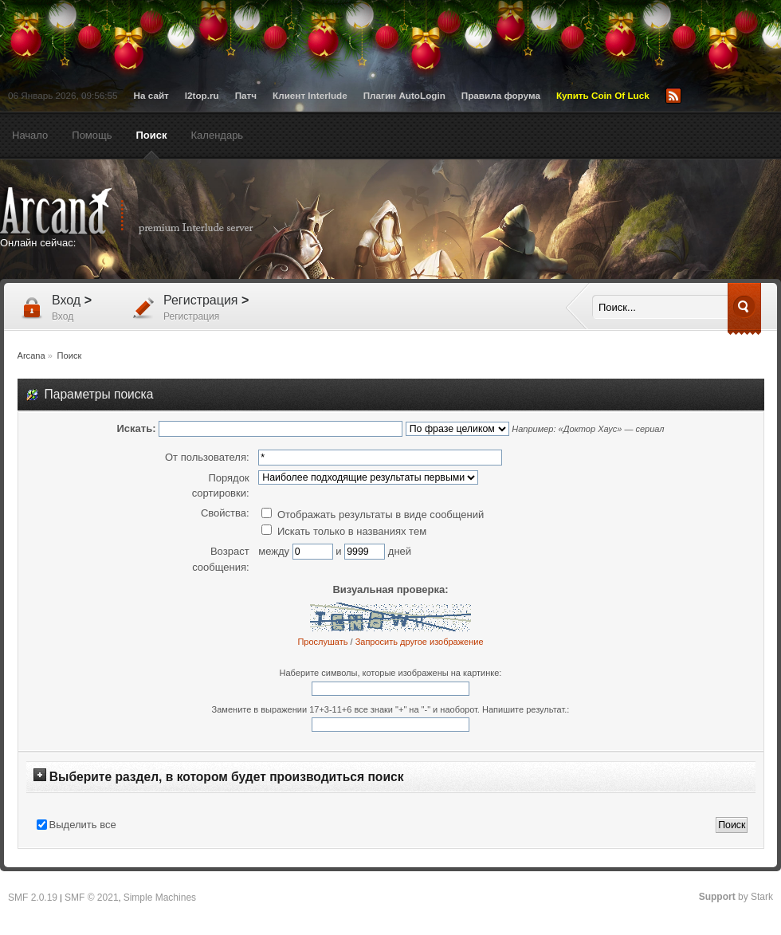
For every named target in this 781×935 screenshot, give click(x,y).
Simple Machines (160, 897)
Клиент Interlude (310, 95)
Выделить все (82, 825)
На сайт (151, 95)
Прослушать (322, 641)
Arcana (143, 211)
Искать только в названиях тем (343, 531)
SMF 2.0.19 (32, 897)
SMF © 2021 (92, 897)
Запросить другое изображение (419, 641)
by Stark (736, 896)
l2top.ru (202, 95)
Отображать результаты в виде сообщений (372, 515)
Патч (246, 95)
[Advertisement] (485, 296)
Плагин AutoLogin (404, 95)
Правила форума (500, 95)
